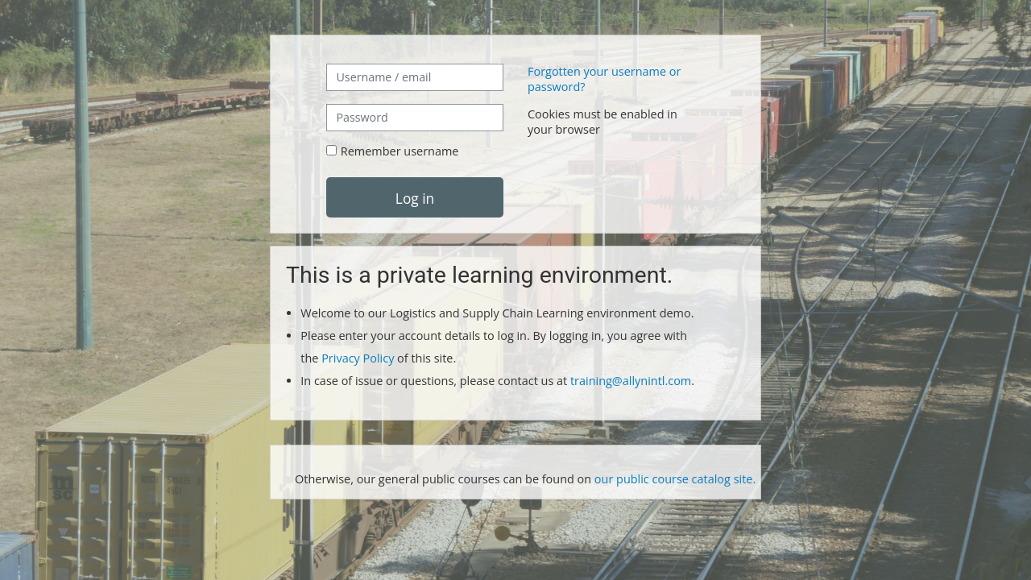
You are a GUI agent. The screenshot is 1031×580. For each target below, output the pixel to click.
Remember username (400, 151)
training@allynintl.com (630, 380)
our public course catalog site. (675, 479)
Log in (414, 198)
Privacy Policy (359, 358)
